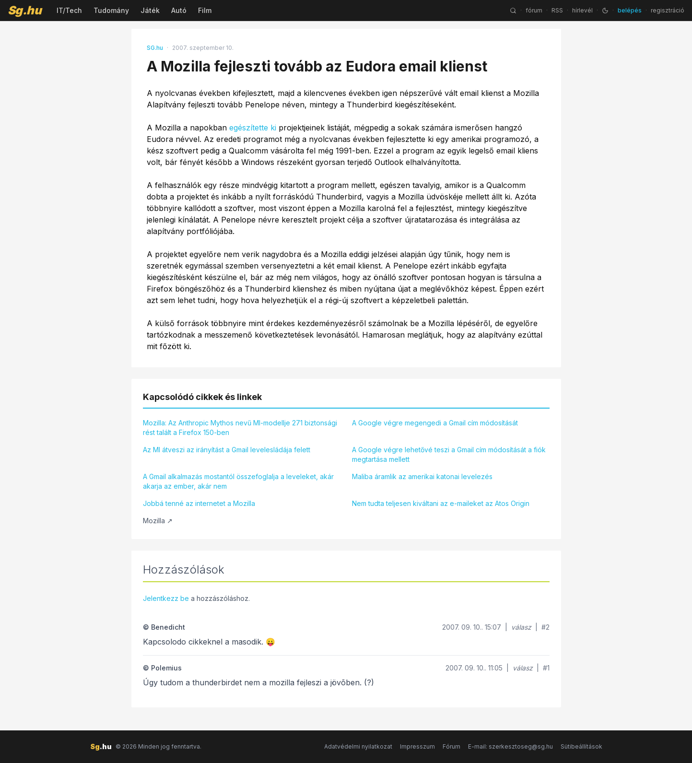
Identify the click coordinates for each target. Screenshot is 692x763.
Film (204, 10)
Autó (179, 10)
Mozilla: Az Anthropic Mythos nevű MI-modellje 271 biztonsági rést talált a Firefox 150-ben (240, 427)
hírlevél (582, 10)
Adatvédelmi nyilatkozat (358, 746)
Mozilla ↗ (158, 520)
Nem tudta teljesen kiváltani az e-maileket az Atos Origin (440, 503)
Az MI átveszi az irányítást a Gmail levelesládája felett (226, 450)
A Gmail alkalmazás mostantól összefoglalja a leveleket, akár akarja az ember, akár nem (238, 481)
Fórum (451, 746)
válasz (521, 627)
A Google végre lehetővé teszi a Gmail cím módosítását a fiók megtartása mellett (449, 454)
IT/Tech (69, 10)
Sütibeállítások (581, 746)
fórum (534, 10)
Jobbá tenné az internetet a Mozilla (199, 503)
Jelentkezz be (166, 598)
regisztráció (667, 10)
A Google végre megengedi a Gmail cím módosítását (435, 423)
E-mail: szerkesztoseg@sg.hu (510, 746)
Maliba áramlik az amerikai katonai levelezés (422, 476)
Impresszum (417, 746)
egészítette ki (252, 127)
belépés (630, 10)
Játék (150, 10)
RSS (557, 10)
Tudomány (111, 10)
